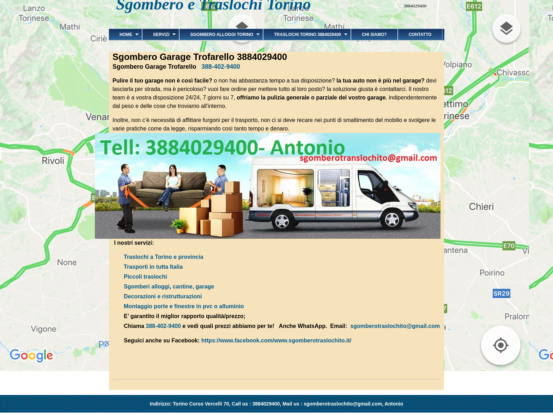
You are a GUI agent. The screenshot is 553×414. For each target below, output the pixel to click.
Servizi (159, 34)
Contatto (420, 34)
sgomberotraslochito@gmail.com (395, 326)
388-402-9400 (220, 66)
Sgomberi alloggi (147, 287)
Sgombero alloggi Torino (219, 34)
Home (124, 34)
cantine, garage (193, 287)
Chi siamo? (374, 34)
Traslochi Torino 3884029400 (305, 34)
